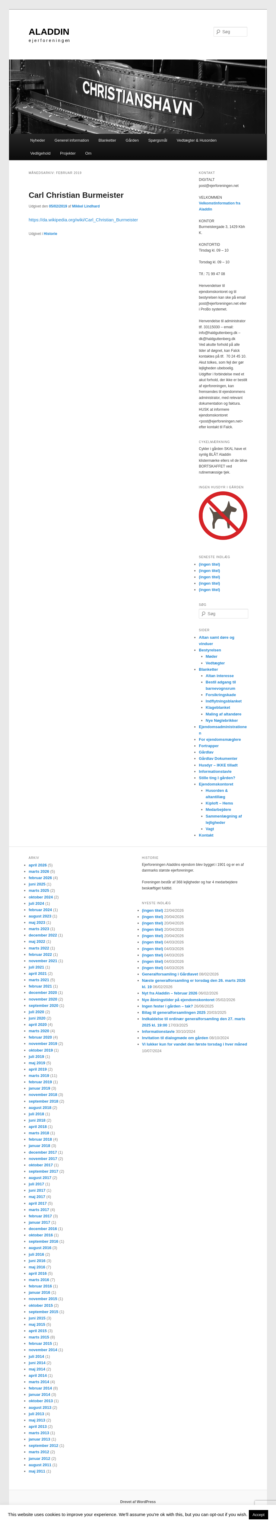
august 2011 (40, 1465)
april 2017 (38, 1203)
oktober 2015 (41, 1305)
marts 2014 (39, 1382)
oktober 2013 (41, 1401)
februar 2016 (40, 1286)
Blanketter (107, 140)
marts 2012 (39, 1452)
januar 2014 (39, 1394)
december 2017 (43, 1152)
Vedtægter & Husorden (197, 140)
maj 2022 (37, 941)
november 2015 (43, 1298)
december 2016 (43, 1228)
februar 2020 (40, 1037)
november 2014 (43, 1350)
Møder (211, 656)
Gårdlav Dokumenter (218, 758)
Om (88, 153)
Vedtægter (215, 663)
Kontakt (206, 835)
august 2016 (40, 1247)
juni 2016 (37, 1260)
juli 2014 (36, 1356)
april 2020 (38, 1024)
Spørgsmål (157, 140)
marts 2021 (39, 980)
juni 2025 (37, 884)
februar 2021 (40, 986)
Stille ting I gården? (217, 778)
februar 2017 (40, 1216)
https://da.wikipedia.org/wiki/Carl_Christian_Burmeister (83, 219)
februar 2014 (40, 1388)
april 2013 (38, 1426)
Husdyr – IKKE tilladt (218, 765)
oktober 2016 (41, 1235)
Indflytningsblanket (224, 701)
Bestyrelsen (210, 650)
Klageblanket (218, 707)
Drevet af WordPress (138, 1502)
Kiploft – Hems (219, 803)
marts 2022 (39, 948)
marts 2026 (39, 871)
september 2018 (43, 1101)
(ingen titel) (209, 564)
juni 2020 (37, 1018)
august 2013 (40, 1407)
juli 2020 (36, 1012)
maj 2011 (37, 1471)
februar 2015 (40, 1343)
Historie (50, 234)
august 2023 (40, 916)
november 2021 (43, 961)
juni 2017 (37, 1190)
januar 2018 (39, 1145)
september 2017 (43, 1171)
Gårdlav (206, 752)
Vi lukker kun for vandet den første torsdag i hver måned (194, 1044)
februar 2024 (40, 910)
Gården (132, 140)
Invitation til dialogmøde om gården (175, 1038)
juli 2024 (36, 903)
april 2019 (38, 1069)
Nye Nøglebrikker (222, 720)
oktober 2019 (41, 1050)
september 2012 (43, 1445)
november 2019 (43, 1043)
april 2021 (38, 973)
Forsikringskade (221, 694)
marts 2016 (39, 1279)
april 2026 (38, 865)
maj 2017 (37, 1196)
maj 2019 (37, 1063)
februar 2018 (40, 1139)
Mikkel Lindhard (86, 206)
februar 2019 (40, 1082)
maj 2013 (37, 1420)
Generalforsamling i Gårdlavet (170, 974)
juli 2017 (36, 1184)
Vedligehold (40, 153)
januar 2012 (39, 1458)
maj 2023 (37, 922)
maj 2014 (37, 1369)
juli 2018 (36, 1114)
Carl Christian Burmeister (76, 195)
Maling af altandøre (223, 714)
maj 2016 (37, 1267)
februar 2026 (40, 878)
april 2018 (38, 1126)
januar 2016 (39, 1292)
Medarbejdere (218, 809)
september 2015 (43, 1311)
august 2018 (40, 1107)
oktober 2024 (41, 897)
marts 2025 (39, 890)
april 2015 (38, 1331)
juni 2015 (37, 1318)
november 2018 (43, 1094)
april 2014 (38, 1375)
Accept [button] (258, 1514)
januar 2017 (39, 1222)
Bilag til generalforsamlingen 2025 (174, 1012)
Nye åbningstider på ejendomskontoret (178, 1000)
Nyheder (37, 140)
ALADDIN (49, 32)
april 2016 (38, 1273)
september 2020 (43, 1005)
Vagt (210, 829)
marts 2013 (39, 1433)
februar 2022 (40, 954)
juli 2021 (36, 967)
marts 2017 (39, 1209)
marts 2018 (39, 1133)
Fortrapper (209, 746)
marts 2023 (39, 929)
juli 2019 (36, 1056)
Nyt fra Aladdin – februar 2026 (170, 993)
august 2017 (40, 1177)
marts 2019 (39, 1075)
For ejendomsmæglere (220, 739)
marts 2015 (39, 1337)
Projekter (68, 153)
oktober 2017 (41, 1165)
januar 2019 (39, 1088)
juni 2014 (37, 1363)
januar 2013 (39, 1439)
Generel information (72, 140)
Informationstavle (215, 771)
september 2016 (43, 1241)
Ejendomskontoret (216, 784)
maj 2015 (37, 1324)
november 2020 (43, 999)
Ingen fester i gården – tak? (167, 1006)
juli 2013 (36, 1414)
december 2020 (43, 992)
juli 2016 (36, 1254)
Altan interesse (220, 675)
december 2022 (43, 935)
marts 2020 (39, 1031)
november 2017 (43, 1158)
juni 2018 (37, 1120)
